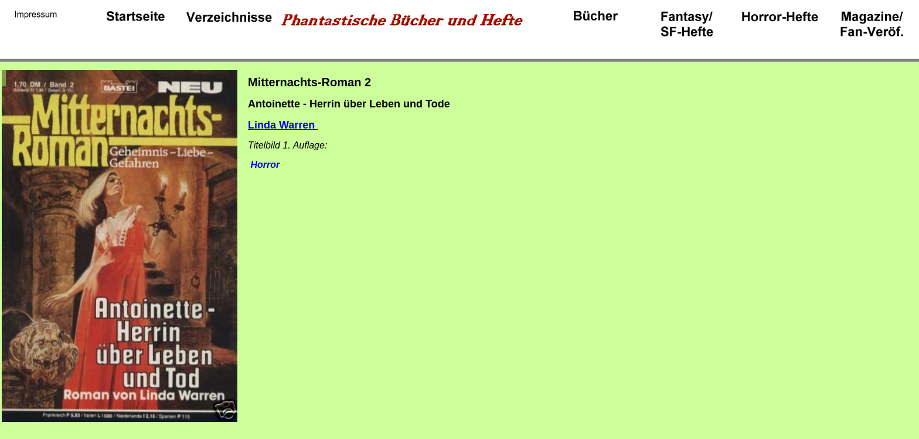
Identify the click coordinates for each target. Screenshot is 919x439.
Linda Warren (283, 125)
